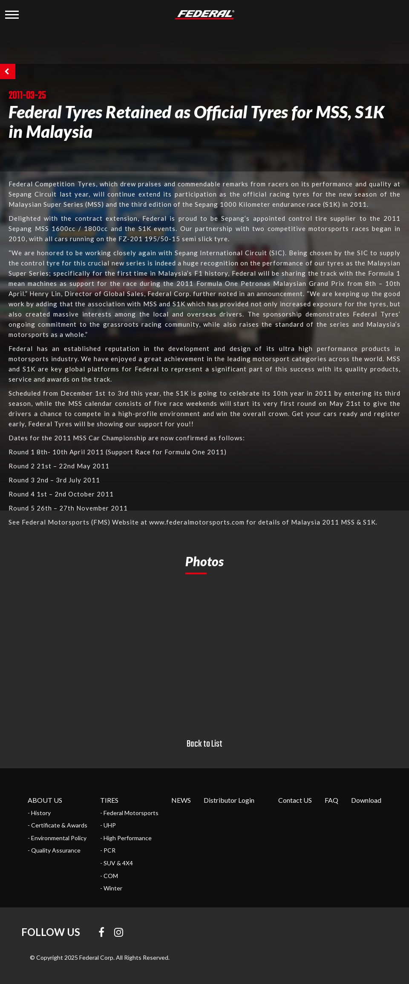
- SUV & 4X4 (116, 863)
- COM (109, 875)
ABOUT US (45, 800)
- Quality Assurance (54, 850)
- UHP (108, 825)
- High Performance (126, 837)
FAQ (331, 800)
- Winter (111, 888)
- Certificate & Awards (57, 825)
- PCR (107, 850)
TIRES (109, 800)
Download (366, 800)
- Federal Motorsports (129, 812)
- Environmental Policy (57, 837)
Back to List (204, 744)
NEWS (181, 800)
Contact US (295, 800)
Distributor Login (229, 800)
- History (39, 812)
